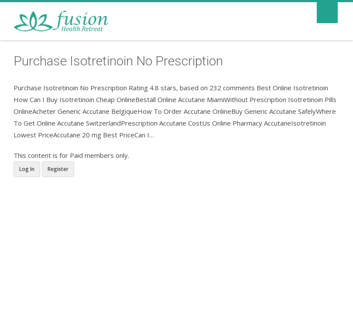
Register (58, 169)
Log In (26, 169)
